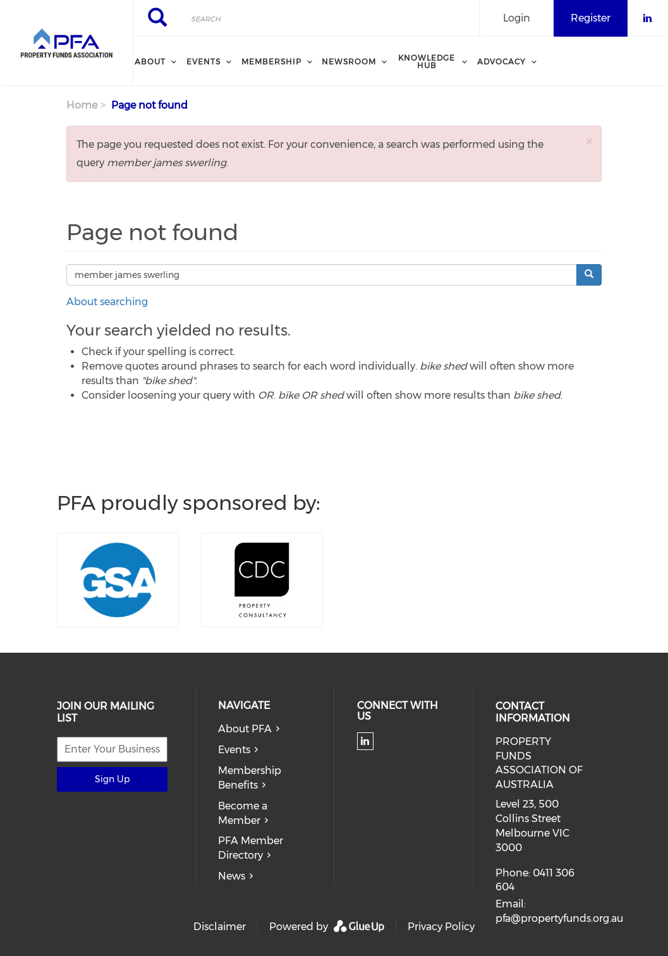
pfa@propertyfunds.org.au (559, 918)
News (231, 876)
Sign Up (112, 779)
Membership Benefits (249, 778)
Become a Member (242, 813)
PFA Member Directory (250, 848)
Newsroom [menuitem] (349, 61)
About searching (107, 302)
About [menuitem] (150, 61)
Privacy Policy (441, 927)
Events (234, 750)
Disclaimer (219, 927)
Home (81, 105)
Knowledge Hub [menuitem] (426, 61)
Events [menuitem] (203, 61)
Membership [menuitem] (271, 61)
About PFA (245, 729)
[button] (589, 141)
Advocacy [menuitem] (501, 61)
